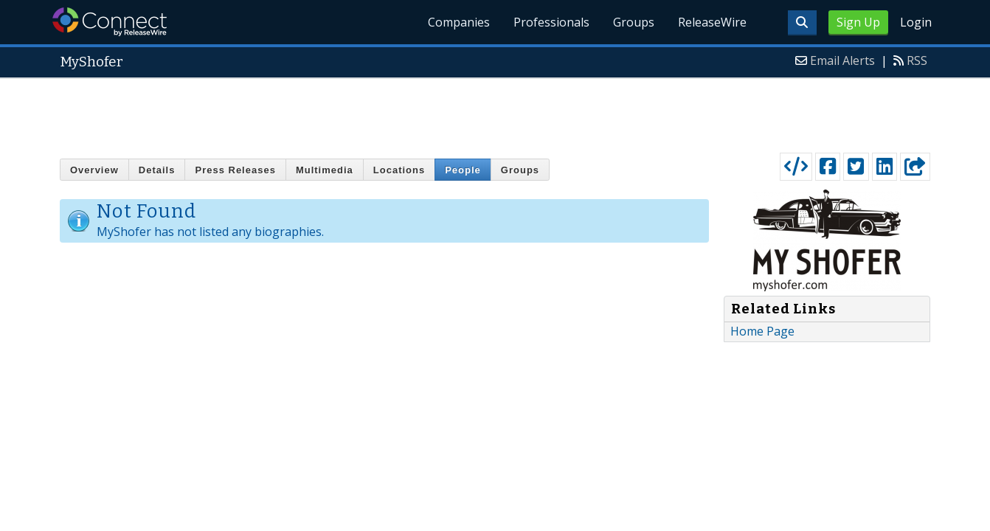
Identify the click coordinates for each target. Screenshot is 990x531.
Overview (94, 170)
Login (916, 22)
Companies (459, 22)
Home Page (762, 331)
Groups (633, 22)
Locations (399, 170)
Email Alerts (842, 60)
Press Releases (235, 170)
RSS (917, 60)
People (463, 170)
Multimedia (324, 170)
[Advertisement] (495, 112)
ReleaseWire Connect (109, 21)
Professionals (551, 22)
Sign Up (858, 22)
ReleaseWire (712, 22)
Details (157, 170)
